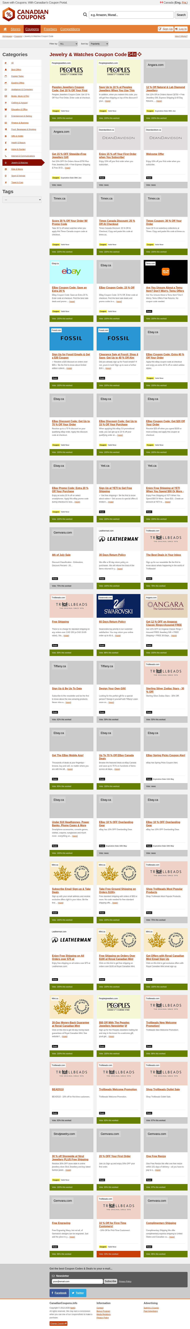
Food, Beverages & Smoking (19, 129)
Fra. (184, 2)
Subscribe (110, 1281)
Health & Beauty (13, 142)
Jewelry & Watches (15, 162)
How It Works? (181, 36)
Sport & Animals (13, 176)
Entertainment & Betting (17, 116)
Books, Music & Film (15, 96)
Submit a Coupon (151, 1308)
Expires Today (13, 76)
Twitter (80, 1293)
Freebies (50, 29)
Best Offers (11, 69)
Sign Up (166, 28)
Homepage (7, 36)
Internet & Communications (18, 156)
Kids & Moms (12, 169)
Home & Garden (13, 149)
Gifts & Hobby (12, 136)
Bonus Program (103, 1311)
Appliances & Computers (17, 89)
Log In (181, 28)
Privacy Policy (125, 1281)
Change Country (58, 1323)
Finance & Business (15, 123)
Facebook (61, 1293)
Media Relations (104, 1314)
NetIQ (72, 1308)
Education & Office (14, 109)
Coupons (32, 29)
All (7, 63)
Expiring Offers (13, 83)
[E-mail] (77, 1281)
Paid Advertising (151, 1311)
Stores (15, 29)
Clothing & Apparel (14, 103)
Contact (100, 1308)
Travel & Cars (12, 182)
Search (181, 15)
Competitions (70, 29)
